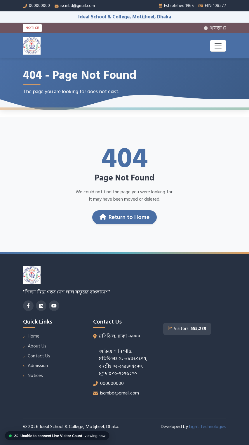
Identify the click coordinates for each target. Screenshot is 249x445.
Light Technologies (207, 426)
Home (33, 336)
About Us (37, 346)
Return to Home (124, 217)
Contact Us (39, 356)
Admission (38, 365)
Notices (35, 375)
